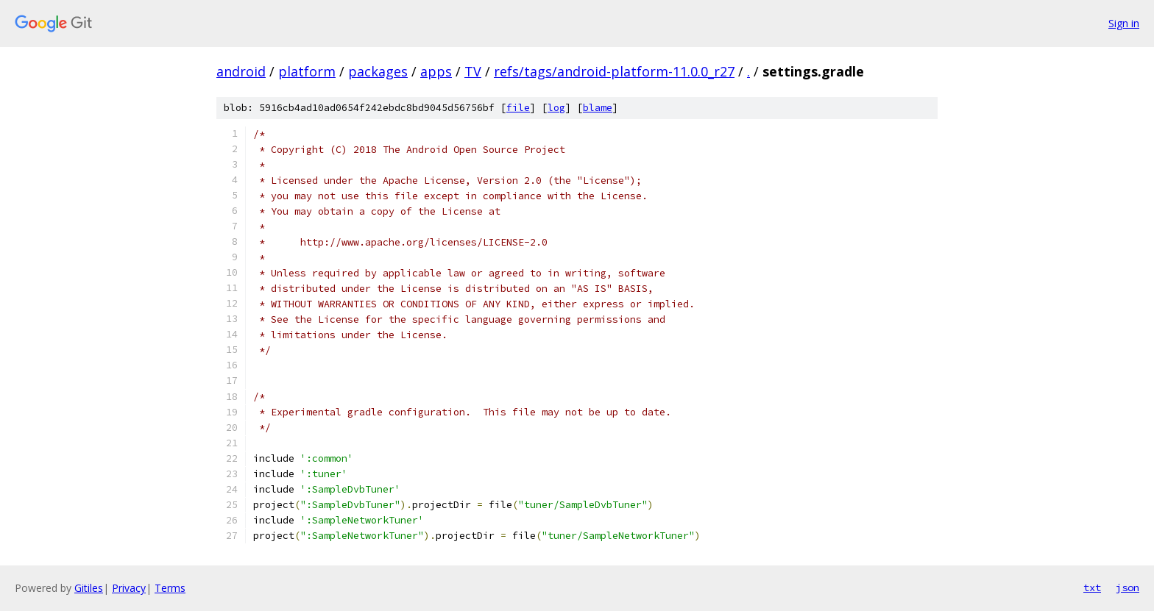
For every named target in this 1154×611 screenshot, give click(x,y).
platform (307, 71)
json (1127, 587)
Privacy (129, 588)
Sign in (1123, 23)
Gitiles (88, 588)
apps (436, 71)
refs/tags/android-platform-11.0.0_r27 (614, 71)
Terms (170, 588)
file (518, 107)
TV (472, 71)
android (241, 71)
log (556, 107)
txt (1092, 587)
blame (597, 107)
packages (378, 71)
